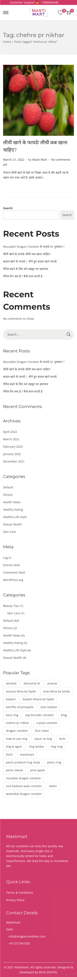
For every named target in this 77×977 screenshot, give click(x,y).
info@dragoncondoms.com (27, 936)
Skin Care (9, 532)
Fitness (8, 495)
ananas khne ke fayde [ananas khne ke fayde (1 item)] (21, 691)
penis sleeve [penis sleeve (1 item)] (14, 770)
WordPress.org (13, 580)
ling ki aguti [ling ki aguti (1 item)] (14, 746)
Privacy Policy (15, 900)
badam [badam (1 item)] (11, 699)
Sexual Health (12, 524)
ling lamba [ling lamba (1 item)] (36, 746)
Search (8, 208)
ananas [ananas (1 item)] (52, 683)
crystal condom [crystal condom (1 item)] (46, 723)
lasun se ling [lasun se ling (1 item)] (43, 739)
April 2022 (10, 432)
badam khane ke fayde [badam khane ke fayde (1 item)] (38, 699)
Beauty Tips (11, 606)
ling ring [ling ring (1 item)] (56, 746)
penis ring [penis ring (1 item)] (54, 762)
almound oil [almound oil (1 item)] (32, 683)
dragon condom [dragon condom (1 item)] (17, 731)
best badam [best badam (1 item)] (49, 707)
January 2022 (12, 454)
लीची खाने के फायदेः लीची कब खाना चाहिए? (27, 254)
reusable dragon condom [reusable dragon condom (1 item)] (23, 778)
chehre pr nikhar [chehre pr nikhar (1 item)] (17, 723)
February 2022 (13, 446)
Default (8, 487)
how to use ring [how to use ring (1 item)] (16, 739)
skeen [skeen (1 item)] (53, 786)
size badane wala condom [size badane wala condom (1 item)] (24, 786)
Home (7, 42)
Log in (7, 558)
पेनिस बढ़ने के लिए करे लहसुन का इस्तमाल (25, 269)
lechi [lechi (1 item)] (62, 739)
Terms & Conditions (19, 893)
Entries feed (11, 565)
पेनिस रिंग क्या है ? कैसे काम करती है (22, 276)
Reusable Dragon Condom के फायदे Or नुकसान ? (33, 247)
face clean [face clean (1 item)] (42, 731)
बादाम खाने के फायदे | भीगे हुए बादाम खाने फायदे (29, 261)
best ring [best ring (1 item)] (12, 715)
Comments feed (14, 572)
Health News (12, 502)
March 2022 (11, 439)
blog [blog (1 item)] (64, 715)
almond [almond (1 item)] (11, 683)
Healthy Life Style (15, 517)
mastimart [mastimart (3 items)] (27, 754)
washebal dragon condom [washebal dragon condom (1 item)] (24, 794)
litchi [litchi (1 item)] (9, 754)
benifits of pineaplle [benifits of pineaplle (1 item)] (19, 707)
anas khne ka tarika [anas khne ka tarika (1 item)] (56, 691)
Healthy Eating (13, 509)
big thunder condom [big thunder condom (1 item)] (39, 715)
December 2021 (14, 461)
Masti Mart (39, 159)
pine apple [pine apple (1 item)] (37, 770)
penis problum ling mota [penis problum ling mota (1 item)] (23, 762)
